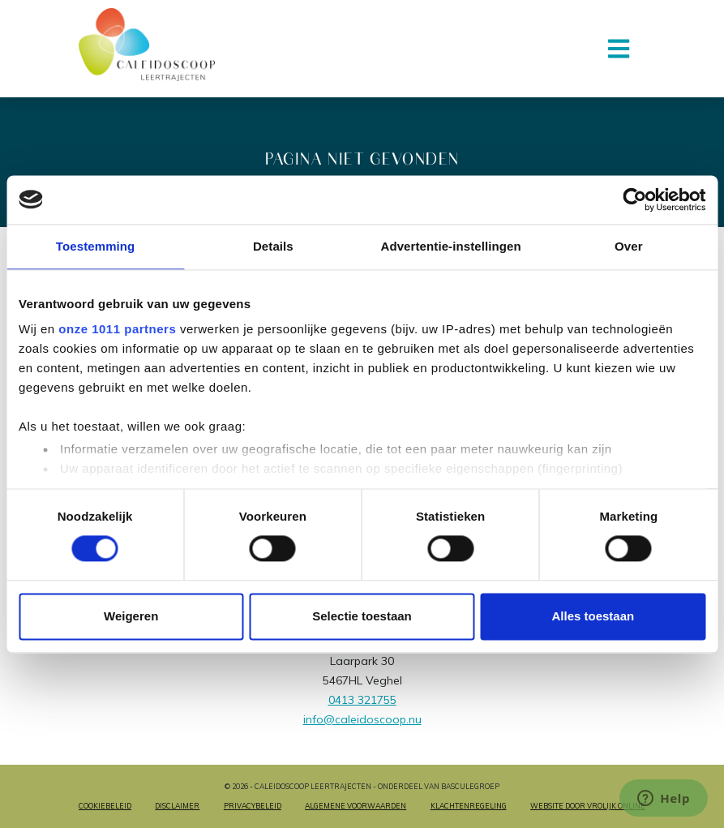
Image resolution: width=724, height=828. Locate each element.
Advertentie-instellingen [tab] (450, 246)
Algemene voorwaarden (355, 805)
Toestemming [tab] (95, 246)
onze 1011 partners (117, 329)
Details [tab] (273, 246)
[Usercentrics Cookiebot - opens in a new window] (634, 199)
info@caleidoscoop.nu (362, 719)
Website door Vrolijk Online (587, 805)
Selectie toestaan (362, 616)
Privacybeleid (252, 805)
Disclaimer (177, 805)
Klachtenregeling (469, 805)
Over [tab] (629, 246)
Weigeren (131, 616)
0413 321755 (362, 700)
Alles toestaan (592, 616)
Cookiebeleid (105, 805)
